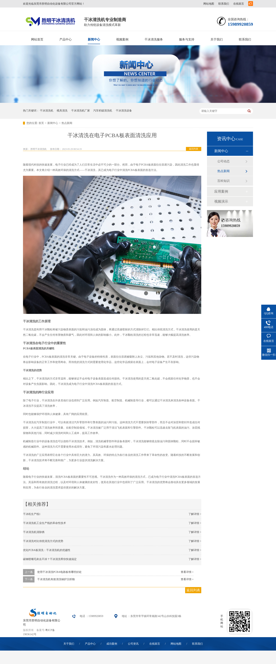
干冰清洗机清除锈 (33, 532)
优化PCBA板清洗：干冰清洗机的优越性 (46, 550)
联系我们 (223, 3)
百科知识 (223, 180)
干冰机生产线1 (31, 514)
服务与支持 (186, 39)
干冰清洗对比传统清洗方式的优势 (43, 541)
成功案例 (111, 643)
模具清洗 (62, 110)
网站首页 (37, 39)
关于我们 (216, 39)
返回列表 (193, 149)
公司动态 (223, 161)
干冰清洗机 (46, 110)
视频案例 (122, 39)
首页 (41, 123)
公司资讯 (133, 643)
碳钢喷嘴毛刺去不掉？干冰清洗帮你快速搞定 (50, 559)
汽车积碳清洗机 (102, 110)
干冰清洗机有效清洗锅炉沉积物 (56, 579)
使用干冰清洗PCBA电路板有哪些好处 (59, 572)
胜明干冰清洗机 (38, 149)
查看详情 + (187, 572)
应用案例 (221, 191)
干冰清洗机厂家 (80, 110)
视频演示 (221, 201)
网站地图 (208, 3)
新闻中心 (94, 39)
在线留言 (238, 3)
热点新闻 (67, 123)
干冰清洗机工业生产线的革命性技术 (44, 523)
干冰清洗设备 (124, 110)
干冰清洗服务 (154, 39)
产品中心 (65, 39)
